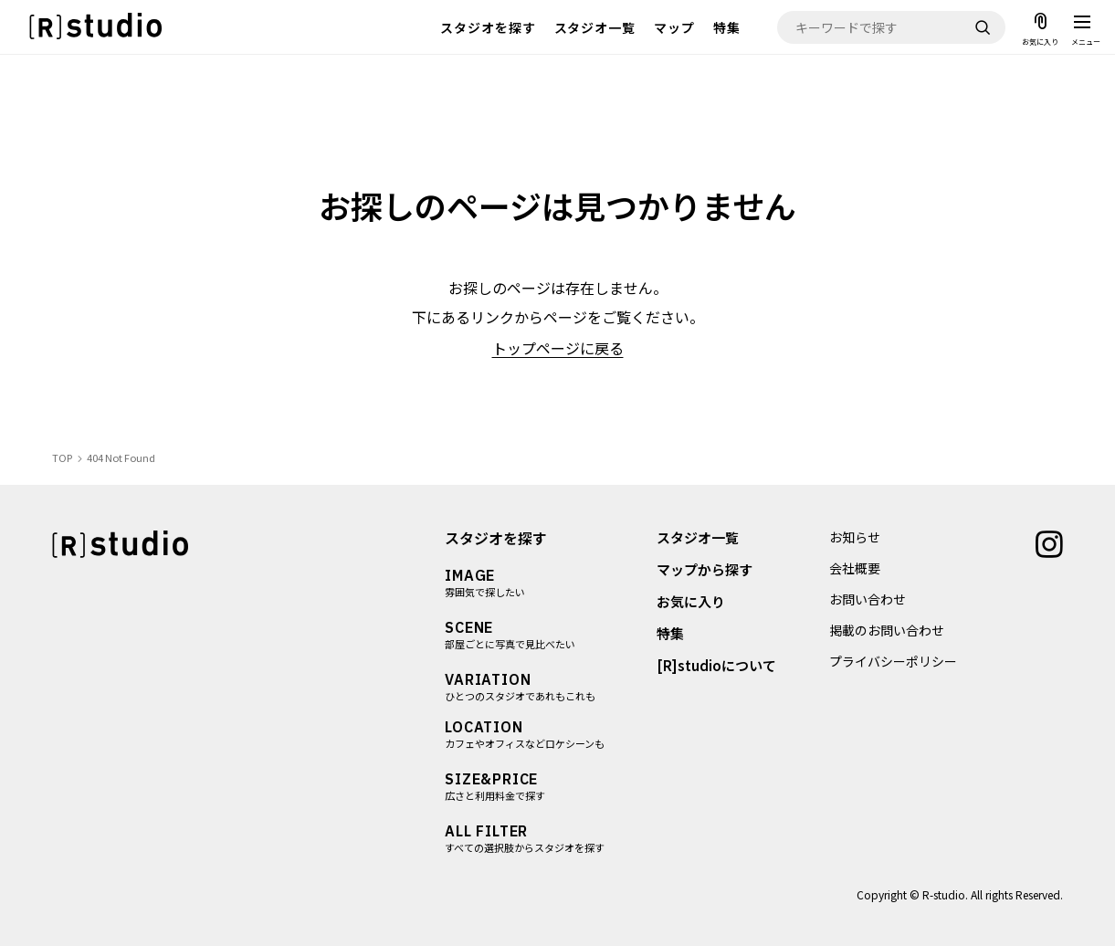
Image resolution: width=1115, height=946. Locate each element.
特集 (727, 27)
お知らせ (854, 537)
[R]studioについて (717, 665)
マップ (674, 27)
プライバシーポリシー (893, 661)
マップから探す (705, 569)
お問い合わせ (867, 599)
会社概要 (854, 568)
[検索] (982, 27)
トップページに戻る (558, 348)
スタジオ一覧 (595, 27)
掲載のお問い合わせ (886, 630)
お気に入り (691, 601)
